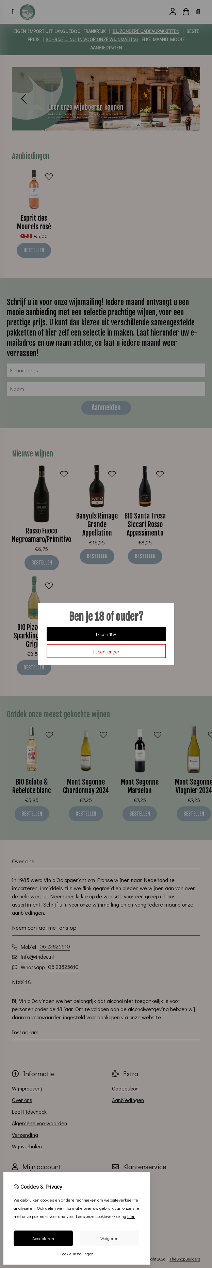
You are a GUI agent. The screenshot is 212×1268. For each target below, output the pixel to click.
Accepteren (43, 1238)
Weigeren (109, 1238)
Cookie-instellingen (77, 1253)
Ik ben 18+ (106, 634)
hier (131, 1216)
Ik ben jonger (106, 651)
